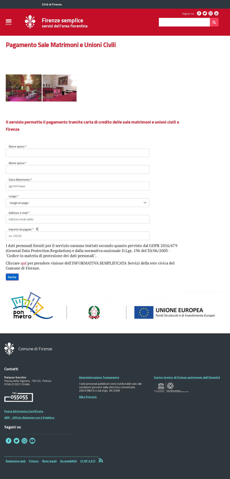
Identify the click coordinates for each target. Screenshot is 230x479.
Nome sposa (17, 163)
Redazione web (16, 461)
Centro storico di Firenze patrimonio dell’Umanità (187, 377)
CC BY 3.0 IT (88, 461)
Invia (12, 277)
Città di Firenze (52, 4)
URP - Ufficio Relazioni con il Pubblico (29, 417)
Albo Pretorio (88, 397)
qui (24, 263)
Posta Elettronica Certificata (23, 411)
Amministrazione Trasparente (99, 377)
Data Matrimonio (20, 179)
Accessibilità (68, 461)
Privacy (34, 461)
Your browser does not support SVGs (171, 388)
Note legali (49, 461)
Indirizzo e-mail (19, 213)
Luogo (14, 196)
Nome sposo (18, 146)
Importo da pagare (21, 229)
